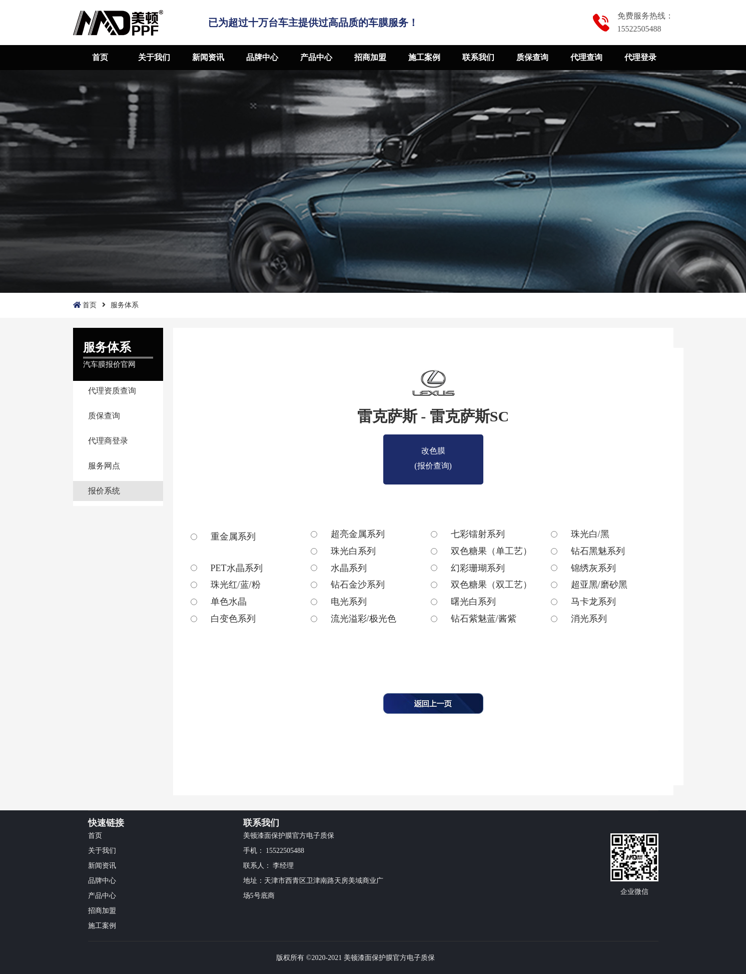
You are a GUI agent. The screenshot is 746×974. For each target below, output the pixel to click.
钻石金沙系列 (358, 585)
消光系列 (589, 619)
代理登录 (640, 57)
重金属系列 (233, 537)
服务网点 (104, 465)
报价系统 (104, 490)
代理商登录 (108, 440)
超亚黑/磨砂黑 (599, 585)
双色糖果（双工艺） (491, 585)
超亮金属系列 (358, 534)
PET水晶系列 (237, 568)
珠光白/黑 (590, 534)
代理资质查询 (112, 390)
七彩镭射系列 (478, 534)
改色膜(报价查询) (433, 452)
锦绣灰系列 (593, 568)
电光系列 (349, 602)
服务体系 (125, 305)
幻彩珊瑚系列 (478, 568)
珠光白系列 (353, 551)
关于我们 (154, 57)
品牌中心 (262, 57)
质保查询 (532, 57)
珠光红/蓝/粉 (236, 585)
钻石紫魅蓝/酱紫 (483, 619)
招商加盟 (370, 57)
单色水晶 (229, 602)
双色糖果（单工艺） (491, 551)
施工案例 (424, 57)
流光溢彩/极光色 (363, 619)
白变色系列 (233, 619)
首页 (100, 57)
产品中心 (316, 57)
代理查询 (586, 57)
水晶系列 (349, 568)
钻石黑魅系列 (598, 551)
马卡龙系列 (593, 602)
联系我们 (478, 57)
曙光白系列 (473, 602)
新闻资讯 (208, 57)
